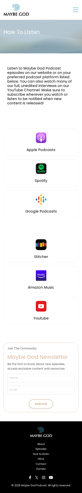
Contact (41, 464)
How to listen (41, 454)
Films (41, 459)
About (41, 444)
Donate (41, 469)
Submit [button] (41, 404)
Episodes (41, 449)
